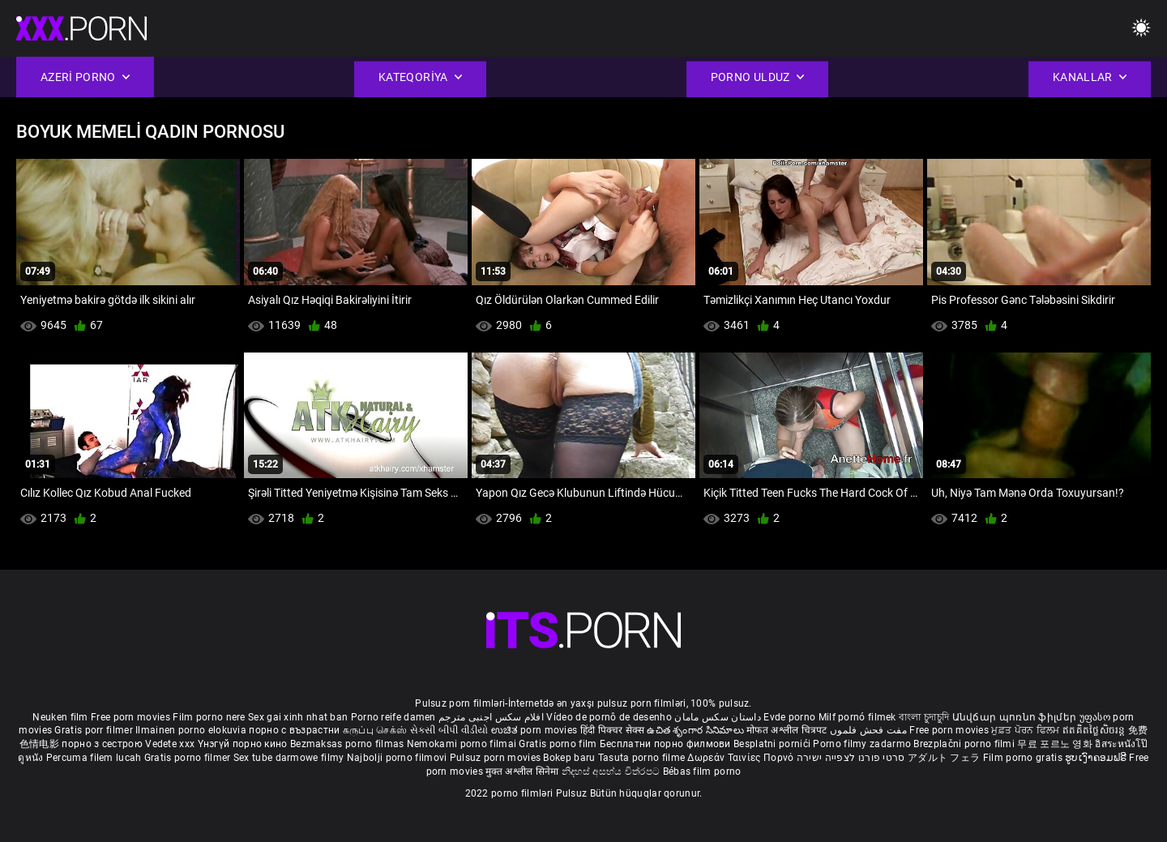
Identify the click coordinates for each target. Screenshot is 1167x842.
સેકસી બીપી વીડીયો (449, 730)
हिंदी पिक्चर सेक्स (612, 730)
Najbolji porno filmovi (397, 757)
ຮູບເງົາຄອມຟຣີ (1097, 757)
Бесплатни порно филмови (666, 744)
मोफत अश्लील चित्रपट (788, 730)
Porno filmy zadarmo (863, 744)
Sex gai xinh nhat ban (298, 717)
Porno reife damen (393, 717)
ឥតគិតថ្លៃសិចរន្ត (1095, 730)
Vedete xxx (169, 744)
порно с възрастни (294, 730)
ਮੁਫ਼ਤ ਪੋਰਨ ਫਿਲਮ (1026, 730)
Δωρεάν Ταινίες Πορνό (741, 757)
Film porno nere (209, 717)
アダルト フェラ (944, 757)
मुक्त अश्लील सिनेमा (523, 771)
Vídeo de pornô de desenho (609, 717)
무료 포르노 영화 (1056, 744)
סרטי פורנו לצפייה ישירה (851, 757)
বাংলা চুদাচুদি (924, 717)
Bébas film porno (702, 771)
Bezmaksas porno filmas (348, 744)
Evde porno (789, 717)
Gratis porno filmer (188, 757)
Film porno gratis (1024, 757)
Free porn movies (132, 717)
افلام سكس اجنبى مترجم (491, 717)
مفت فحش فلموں (869, 730)
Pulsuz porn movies (497, 757)
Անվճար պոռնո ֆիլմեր (1015, 717)
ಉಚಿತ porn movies (535, 730)
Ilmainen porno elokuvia (192, 730)
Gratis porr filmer (94, 730)
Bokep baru (569, 757)
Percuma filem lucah (95, 757)
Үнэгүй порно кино (244, 744)
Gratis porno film (559, 744)
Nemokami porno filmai (463, 744)
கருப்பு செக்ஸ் (375, 730)
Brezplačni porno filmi (965, 744)
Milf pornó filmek (857, 717)
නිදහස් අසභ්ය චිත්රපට (612, 771)
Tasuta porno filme (643, 757)
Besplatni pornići (773, 744)
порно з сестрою (102, 744)
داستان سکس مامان (717, 717)
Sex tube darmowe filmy (288, 757)
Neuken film (60, 717)
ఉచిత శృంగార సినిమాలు (696, 730)
